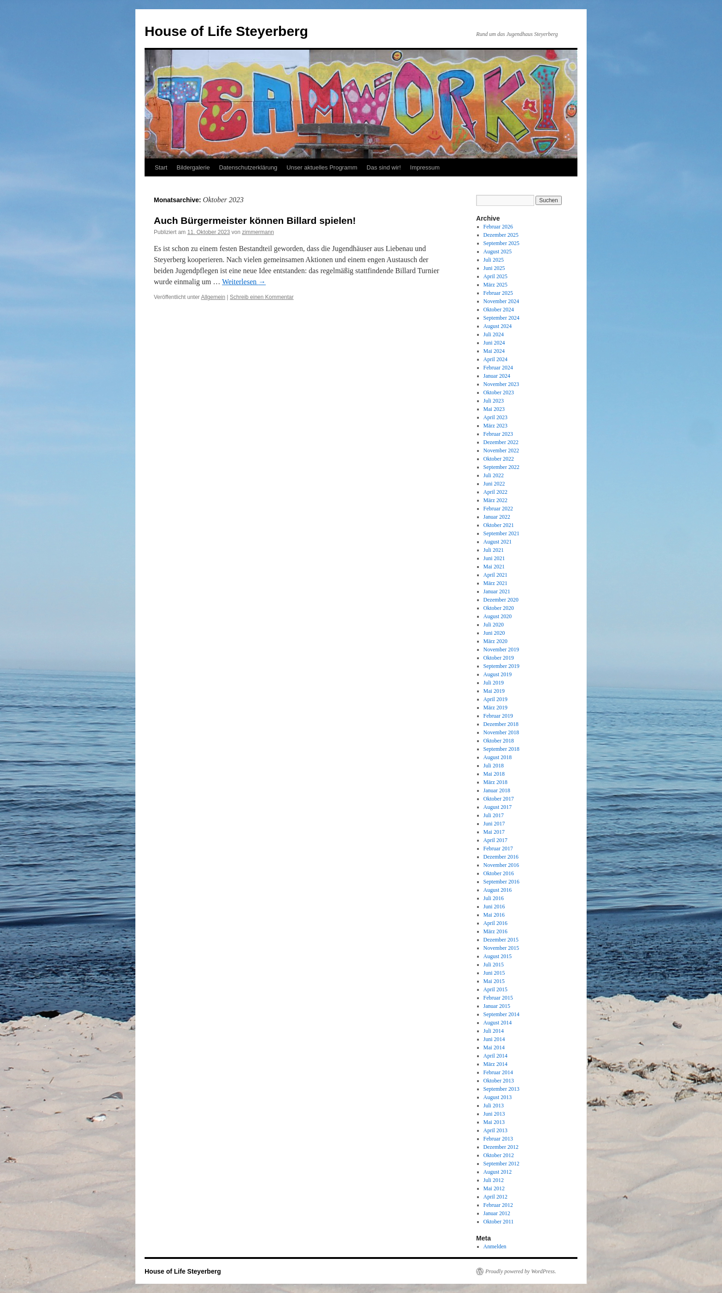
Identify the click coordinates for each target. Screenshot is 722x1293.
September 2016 (501, 881)
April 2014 (495, 1056)
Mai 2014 (494, 1047)
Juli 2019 (493, 682)
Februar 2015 (498, 998)
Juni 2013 (494, 1114)
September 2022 (501, 467)
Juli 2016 (493, 898)
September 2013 (501, 1089)
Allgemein (213, 297)
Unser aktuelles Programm (321, 167)
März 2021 (495, 583)
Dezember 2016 (500, 857)
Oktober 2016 (498, 873)
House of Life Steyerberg (226, 31)
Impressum (425, 167)
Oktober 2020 (498, 608)
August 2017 (497, 807)
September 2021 (501, 533)
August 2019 (497, 674)
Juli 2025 (493, 260)
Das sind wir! (384, 167)
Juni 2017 (494, 823)
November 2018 (501, 732)
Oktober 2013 (498, 1080)
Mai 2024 (494, 351)
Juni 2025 (494, 268)
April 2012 (495, 1197)
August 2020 (497, 616)
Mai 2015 (494, 981)
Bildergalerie (193, 167)
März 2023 (495, 425)
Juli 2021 (493, 550)
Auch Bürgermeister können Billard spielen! (255, 220)
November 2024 (501, 301)
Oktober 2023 (498, 392)
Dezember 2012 (500, 1147)
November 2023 (501, 384)
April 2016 (495, 923)
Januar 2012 (496, 1213)
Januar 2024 (496, 376)
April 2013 (495, 1130)
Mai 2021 (494, 566)
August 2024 (497, 326)
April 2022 (495, 492)
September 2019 (501, 666)
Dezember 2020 (500, 600)
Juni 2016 (494, 906)
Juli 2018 (493, 765)
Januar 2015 (496, 1006)
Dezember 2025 (500, 235)
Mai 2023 (494, 409)
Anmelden (495, 1246)
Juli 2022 (493, 475)
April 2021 (495, 575)
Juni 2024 (494, 342)
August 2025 (497, 251)
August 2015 (497, 956)
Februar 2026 (498, 226)
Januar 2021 (496, 591)
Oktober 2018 (498, 740)
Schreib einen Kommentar (262, 297)
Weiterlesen (244, 282)
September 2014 (501, 1014)
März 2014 (495, 1064)
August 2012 (497, 1172)
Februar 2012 (498, 1205)
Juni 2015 (494, 973)
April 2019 (495, 699)
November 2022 (501, 450)
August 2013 (497, 1097)
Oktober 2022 (498, 459)
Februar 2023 (498, 434)
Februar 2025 (498, 293)
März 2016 (495, 931)
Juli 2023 (493, 401)
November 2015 (501, 948)
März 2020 (495, 641)
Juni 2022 (494, 483)
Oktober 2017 (498, 799)
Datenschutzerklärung (248, 167)
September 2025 (501, 243)
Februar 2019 (498, 716)
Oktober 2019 (498, 658)
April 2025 (495, 276)
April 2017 (495, 840)
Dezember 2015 (500, 939)
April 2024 (495, 359)
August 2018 (497, 757)
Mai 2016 (494, 915)
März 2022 (495, 500)
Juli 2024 (493, 334)
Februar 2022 (498, 508)
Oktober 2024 (498, 309)
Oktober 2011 (498, 1221)
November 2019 (501, 649)
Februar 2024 (498, 367)
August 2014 (497, 1022)
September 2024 (501, 318)
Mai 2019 (494, 691)
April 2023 (495, 417)
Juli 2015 (493, 964)
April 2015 (495, 989)
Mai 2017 (494, 832)
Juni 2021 (494, 558)
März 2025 (495, 284)
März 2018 (495, 782)
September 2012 (501, 1163)
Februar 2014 (498, 1072)
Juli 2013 (493, 1105)
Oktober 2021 (498, 525)
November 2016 (501, 865)
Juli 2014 (493, 1031)
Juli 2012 (493, 1180)
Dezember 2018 (500, 724)
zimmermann (258, 232)
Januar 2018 (496, 790)
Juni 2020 (494, 633)
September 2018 (501, 749)
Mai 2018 (494, 774)
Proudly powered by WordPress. (520, 1271)
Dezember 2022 (500, 442)
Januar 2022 (496, 517)
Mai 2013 (494, 1122)
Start (161, 167)
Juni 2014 (494, 1039)
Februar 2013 (498, 1138)
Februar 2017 (498, 848)
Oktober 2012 (498, 1155)
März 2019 (495, 707)
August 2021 (497, 541)
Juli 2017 (493, 815)
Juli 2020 (493, 624)
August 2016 (497, 890)
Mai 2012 (494, 1188)
